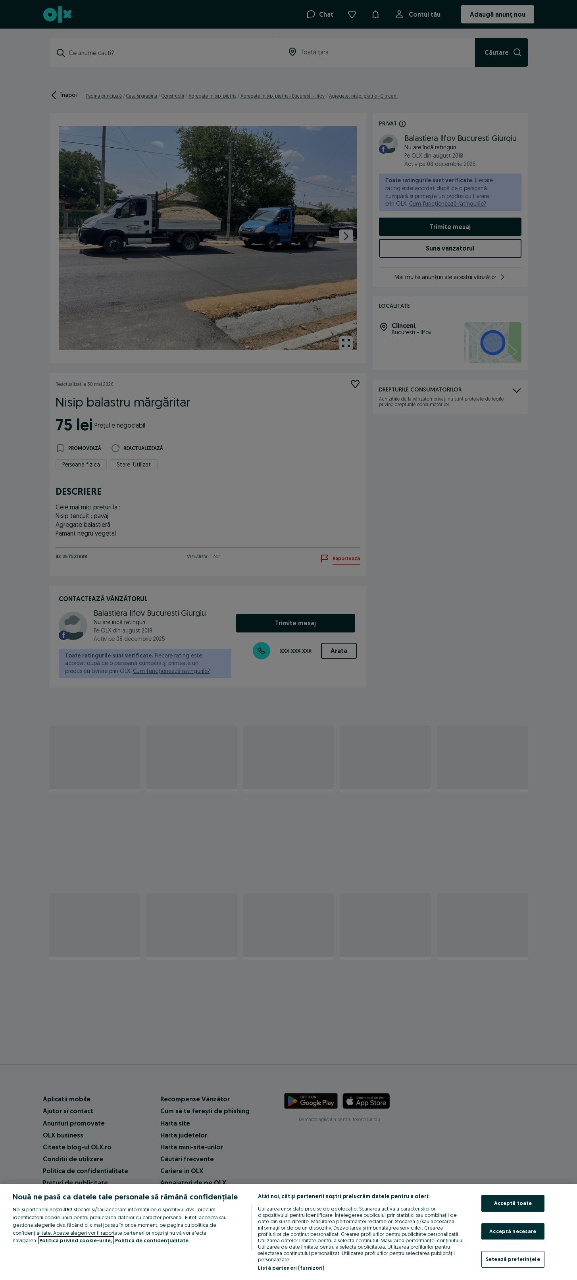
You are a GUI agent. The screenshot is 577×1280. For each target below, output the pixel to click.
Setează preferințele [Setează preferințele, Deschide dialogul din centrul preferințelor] (513, 1259)
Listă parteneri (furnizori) (291, 1268)
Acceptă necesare (512, 1231)
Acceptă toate (513, 1203)
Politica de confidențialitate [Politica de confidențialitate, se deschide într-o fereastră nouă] (151, 1240)
